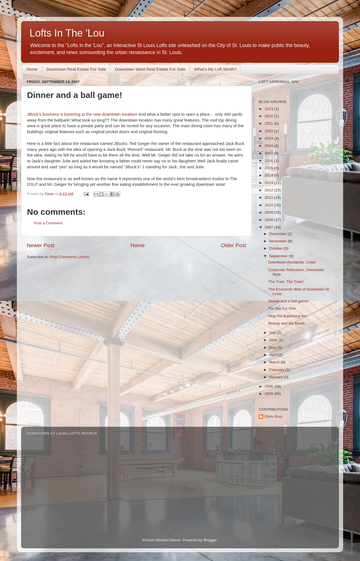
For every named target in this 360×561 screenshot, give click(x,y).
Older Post (233, 245)
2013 (269, 183)
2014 (269, 175)
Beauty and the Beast (286, 323)
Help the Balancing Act (287, 316)
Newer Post (40, 245)
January (276, 377)
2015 (269, 168)
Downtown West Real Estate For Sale (150, 69)
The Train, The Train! (285, 282)
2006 (269, 386)
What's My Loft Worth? (215, 69)
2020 (269, 131)
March (275, 362)
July (273, 332)
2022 (269, 116)
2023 (269, 109)
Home (32, 69)
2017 (269, 153)
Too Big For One (282, 308)
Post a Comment (48, 223)
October (276, 248)
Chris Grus (273, 416)
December (278, 234)
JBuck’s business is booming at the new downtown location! (82, 114)
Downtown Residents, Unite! (292, 262)
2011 (269, 197)
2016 (269, 160)
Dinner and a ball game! (288, 301)
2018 (269, 146)
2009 (269, 212)
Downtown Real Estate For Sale (76, 69)
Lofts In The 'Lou (67, 33)
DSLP (32, 184)
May (273, 347)
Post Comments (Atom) (69, 257)
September (279, 256)
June (273, 340)
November (278, 241)
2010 (269, 205)
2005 (269, 394)
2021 (269, 123)
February (277, 370)
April (273, 355)
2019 (269, 138)
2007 (269, 227)
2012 (269, 190)
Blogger (210, 540)
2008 (269, 220)
